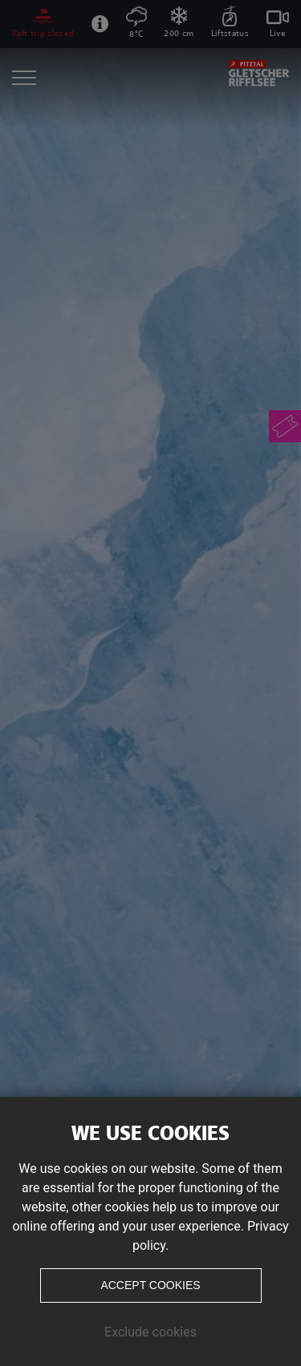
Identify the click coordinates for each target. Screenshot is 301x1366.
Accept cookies (150, 1285)
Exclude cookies (150, 1332)
